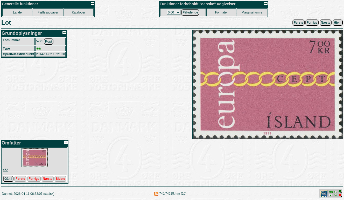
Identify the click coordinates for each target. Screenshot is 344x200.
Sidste (60, 179)
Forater (221, 12)
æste (326, 22)
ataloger (78, 12)
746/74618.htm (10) (172, 193)
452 (5, 170)
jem (337, 22)
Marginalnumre (252, 12)
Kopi (48, 41)
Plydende (190, 12)
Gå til (8, 179)
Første (298, 22)
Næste (47, 179)
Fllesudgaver (48, 12)
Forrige (34, 179)
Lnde (17, 12)
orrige (312, 22)
